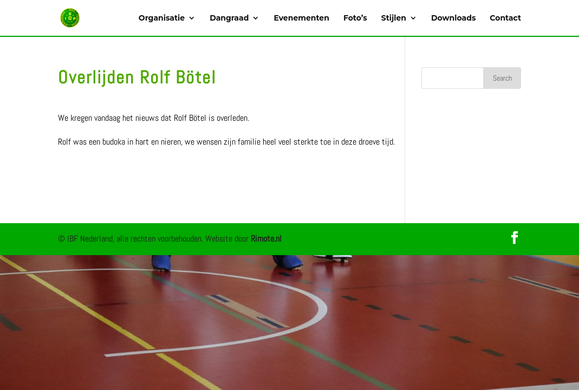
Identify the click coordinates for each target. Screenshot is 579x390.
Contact (505, 18)
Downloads (453, 18)
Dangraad (229, 18)
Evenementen (301, 18)
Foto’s (355, 18)
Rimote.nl (266, 238)
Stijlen (393, 18)
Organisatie (162, 18)
